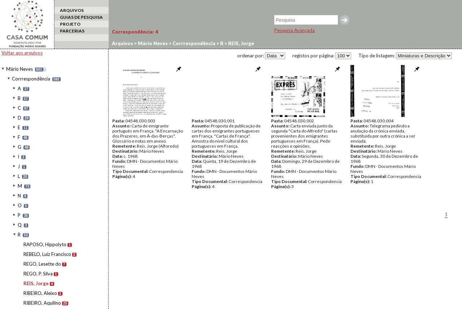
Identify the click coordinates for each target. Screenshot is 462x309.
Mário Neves (19, 69)
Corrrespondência (31, 79)
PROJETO (70, 24)
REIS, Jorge (36, 283)
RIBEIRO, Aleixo (40, 293)
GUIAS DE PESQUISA (81, 17)
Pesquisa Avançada (294, 30)
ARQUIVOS (72, 10)
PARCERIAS (72, 31)
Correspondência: (135, 32)
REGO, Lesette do (42, 264)
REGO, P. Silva (38, 274)
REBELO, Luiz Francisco (47, 254)
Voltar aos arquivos (22, 53)
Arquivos (122, 43)
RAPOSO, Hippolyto (44, 244)
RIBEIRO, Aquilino (42, 303)
